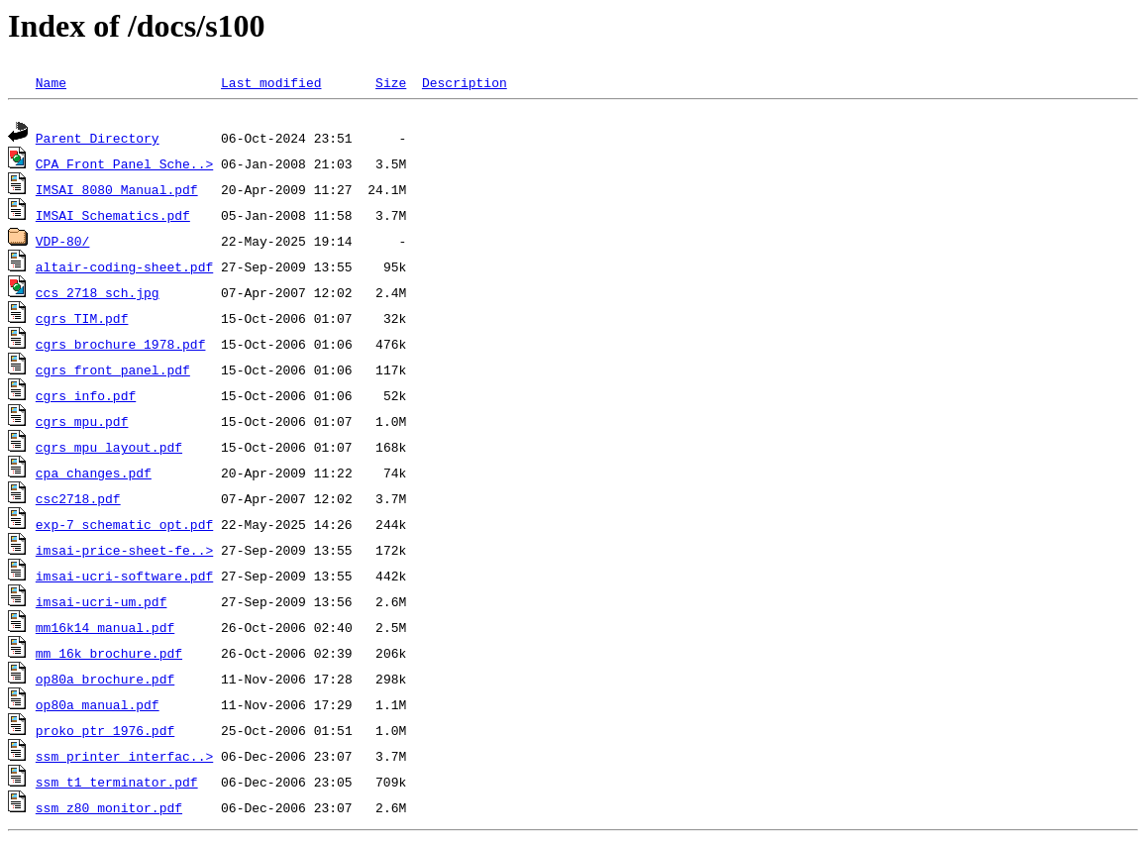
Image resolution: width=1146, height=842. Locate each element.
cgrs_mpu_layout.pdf (109, 450)
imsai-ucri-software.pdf (124, 578)
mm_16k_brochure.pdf (109, 656)
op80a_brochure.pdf (105, 681)
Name (51, 82)
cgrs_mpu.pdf (82, 424)
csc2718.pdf (78, 501)
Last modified (271, 82)
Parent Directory (97, 141)
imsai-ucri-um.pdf (101, 604)
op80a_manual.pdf (97, 707)
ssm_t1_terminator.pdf (117, 784)
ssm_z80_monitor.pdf (109, 810)
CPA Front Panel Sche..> (124, 166)
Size (390, 82)
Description (464, 82)
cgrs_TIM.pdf (82, 321)
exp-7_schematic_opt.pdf (124, 527)
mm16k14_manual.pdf (105, 630)
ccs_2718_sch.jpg (97, 295)
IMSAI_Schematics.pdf (113, 218)
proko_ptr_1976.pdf (105, 733)
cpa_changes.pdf (94, 475)
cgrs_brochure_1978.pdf (121, 347)
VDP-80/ (63, 244)
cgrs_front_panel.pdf (113, 372)
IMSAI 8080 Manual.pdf (117, 192)
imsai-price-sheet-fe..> (124, 553)
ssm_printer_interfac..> (124, 759)
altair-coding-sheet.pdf (124, 269)
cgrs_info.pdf (86, 398)
